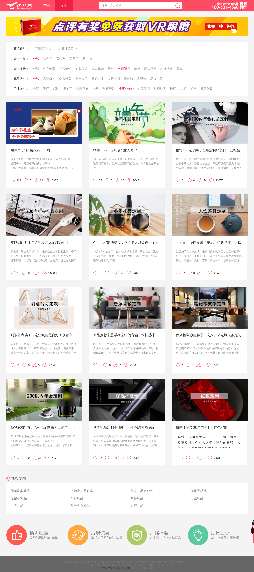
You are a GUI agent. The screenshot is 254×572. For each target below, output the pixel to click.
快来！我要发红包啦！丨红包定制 (201, 427)
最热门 (128, 78)
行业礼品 (196, 498)
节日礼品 (76, 498)
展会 (111, 68)
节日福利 (124, 68)
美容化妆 (207, 88)
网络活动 (150, 68)
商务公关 (81, 68)
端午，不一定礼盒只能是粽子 (115, 150)
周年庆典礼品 (20, 491)
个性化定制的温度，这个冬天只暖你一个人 (126, 243)
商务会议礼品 (80, 505)
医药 (173, 88)
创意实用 (81, 78)
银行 (46, 88)
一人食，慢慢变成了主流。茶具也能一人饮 (208, 243)
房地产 (67, 88)
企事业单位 (126, 88)
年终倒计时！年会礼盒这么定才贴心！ (40, 243)
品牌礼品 (156, 78)
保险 (56, 88)
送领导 (60, 58)
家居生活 (114, 78)
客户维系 (49, 68)
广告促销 (65, 68)
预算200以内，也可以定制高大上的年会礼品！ (44, 427)
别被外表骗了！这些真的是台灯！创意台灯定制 (44, 335)
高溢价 (141, 78)
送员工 (73, 58)
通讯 (193, 88)
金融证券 (82, 88)
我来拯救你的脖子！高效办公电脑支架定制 (208, 335)
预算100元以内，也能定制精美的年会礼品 (208, 150)
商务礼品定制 (123, 568)
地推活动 (166, 68)
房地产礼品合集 (81, 491)
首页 (46, 6)
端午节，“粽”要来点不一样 (31, 150)
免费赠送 (65, 78)
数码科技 (98, 78)
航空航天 (160, 88)
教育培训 (109, 88)
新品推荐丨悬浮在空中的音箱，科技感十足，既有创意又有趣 (126, 335)
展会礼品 (17, 505)
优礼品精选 (198, 491)
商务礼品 (136, 498)
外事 (180, 68)
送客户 (47, 58)
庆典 (137, 68)
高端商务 (49, 78)
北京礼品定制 (107, 568)
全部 (36, 58)
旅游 (183, 88)
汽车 (96, 88)
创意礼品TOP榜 (141, 491)
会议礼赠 (98, 68)
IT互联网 (144, 88)
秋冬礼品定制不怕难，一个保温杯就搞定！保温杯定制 (126, 427)
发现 (64, 6)
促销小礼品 (19, 498)
